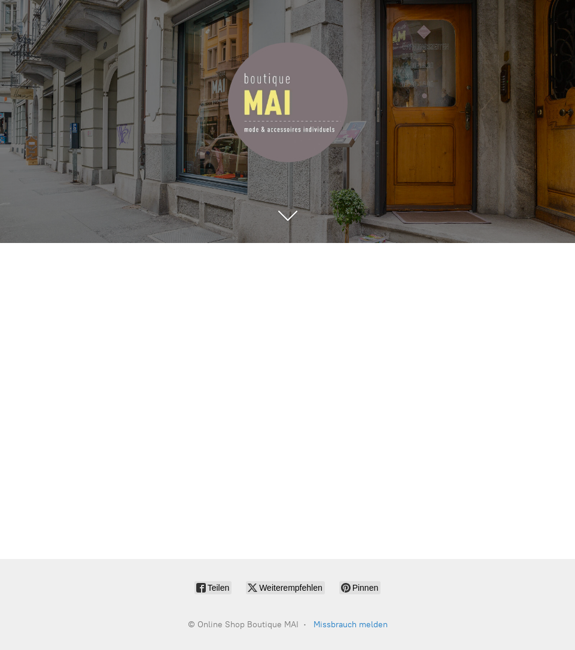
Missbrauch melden (351, 624)
